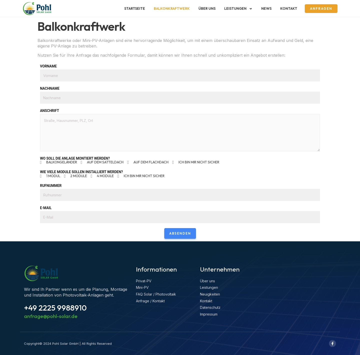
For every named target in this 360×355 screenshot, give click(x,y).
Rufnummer (51, 186)
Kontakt (288, 8)
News (266, 8)
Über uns (207, 8)
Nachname (50, 88)
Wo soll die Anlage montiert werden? (75, 158)
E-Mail (46, 208)
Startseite (134, 8)
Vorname (48, 66)
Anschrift (49, 111)
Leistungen (238, 8)
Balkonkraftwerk (172, 8)
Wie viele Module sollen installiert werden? (81, 172)
